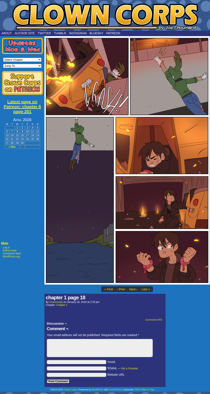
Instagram (78, 33)
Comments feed (12, 253)
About (6, 33)
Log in (6, 247)
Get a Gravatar (129, 368)
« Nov (12, 146)
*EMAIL (122, 368)
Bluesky (96, 33)
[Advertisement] (22, 173)
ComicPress (115, 389)
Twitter (44, 33)
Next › (133, 289)
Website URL (116, 374)
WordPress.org (11, 256)
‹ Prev (121, 289)
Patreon (113, 33)
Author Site (25, 33)
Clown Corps (105, 16)
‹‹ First (108, 289)
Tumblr (60, 33)
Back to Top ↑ (149, 389)
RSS (137, 389)
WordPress (97, 389)
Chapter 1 (61, 305)
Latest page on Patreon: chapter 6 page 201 (22, 106)
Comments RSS (153, 319)
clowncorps (56, 302)
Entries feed (9, 250)
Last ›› (146, 289)
